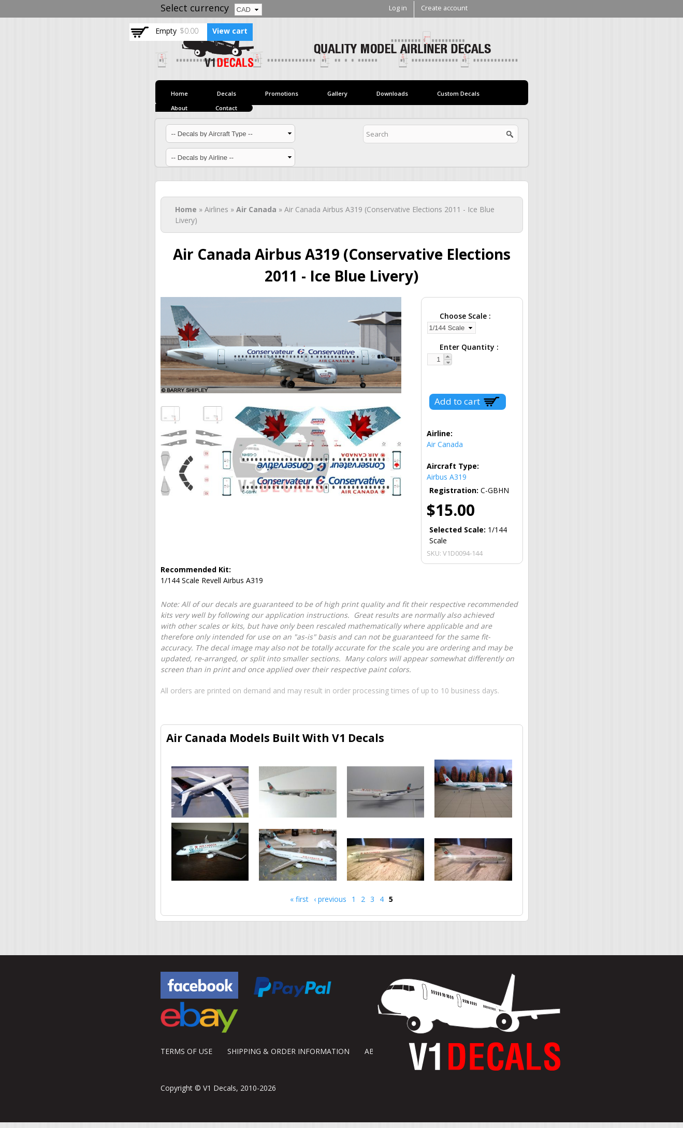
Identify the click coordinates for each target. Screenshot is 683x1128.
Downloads (392, 93)
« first (299, 899)
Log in (398, 8)
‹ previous (330, 899)
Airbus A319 (447, 477)
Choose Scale (464, 316)
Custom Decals (458, 93)
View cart (230, 31)
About (179, 108)
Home (179, 93)
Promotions (281, 93)
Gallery (337, 93)
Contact (226, 108)
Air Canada (256, 209)
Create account (444, 8)
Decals (226, 93)
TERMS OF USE (186, 1051)
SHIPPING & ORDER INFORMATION (288, 1051)
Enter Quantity (468, 347)
